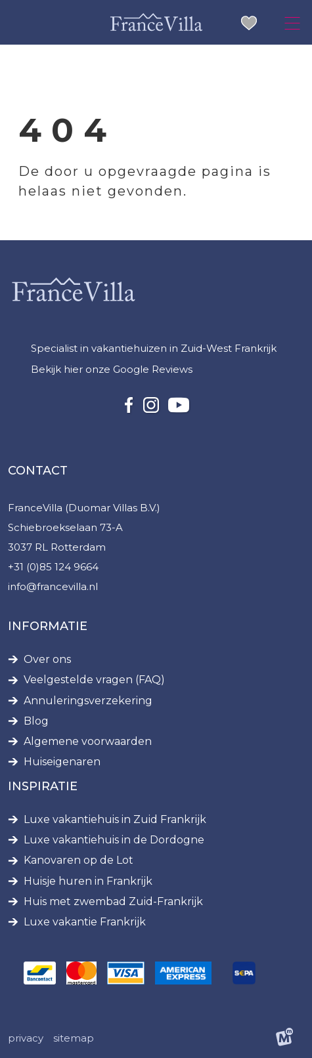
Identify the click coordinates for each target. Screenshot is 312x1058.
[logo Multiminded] (285, 1038)
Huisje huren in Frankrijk (88, 881)
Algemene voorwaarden (88, 742)
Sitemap (73, 1038)
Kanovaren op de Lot (78, 860)
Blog (36, 721)
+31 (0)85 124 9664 (53, 567)
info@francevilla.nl (53, 586)
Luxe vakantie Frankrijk (85, 922)
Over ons (47, 660)
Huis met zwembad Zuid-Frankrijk (113, 902)
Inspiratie (43, 786)
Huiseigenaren (62, 762)
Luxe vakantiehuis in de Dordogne (114, 840)
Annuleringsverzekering (88, 701)
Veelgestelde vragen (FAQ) (94, 680)
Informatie (47, 626)
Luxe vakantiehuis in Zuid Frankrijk (115, 820)
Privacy (25, 1038)
